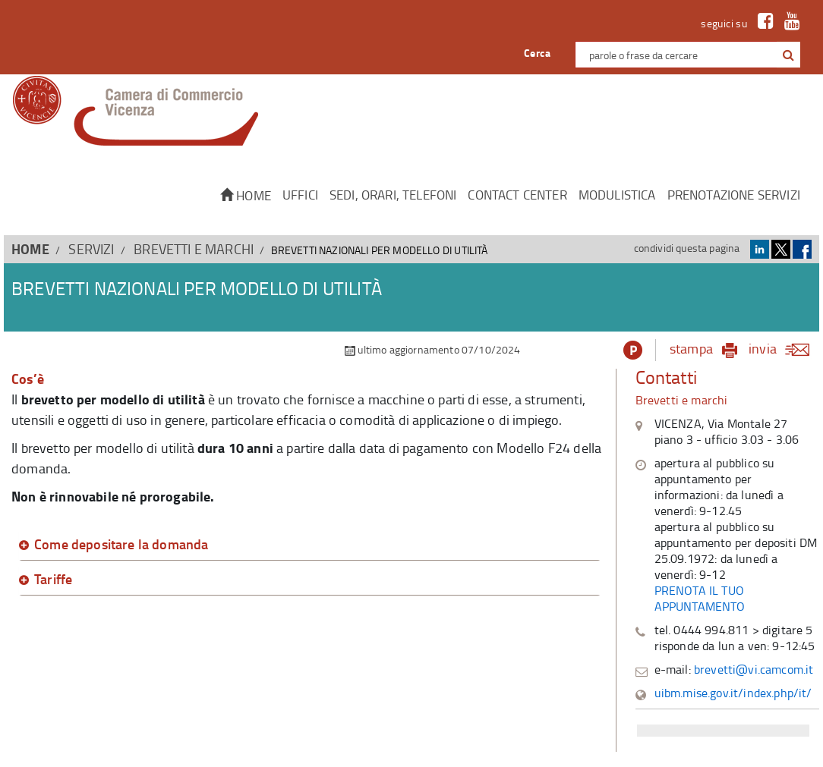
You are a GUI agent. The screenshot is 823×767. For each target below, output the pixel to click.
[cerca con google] (787, 55)
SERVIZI (91, 249)
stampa (691, 348)
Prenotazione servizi (733, 194)
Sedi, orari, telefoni (393, 194)
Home (245, 195)
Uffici (300, 194)
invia (784, 348)
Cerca (537, 53)
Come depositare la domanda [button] (121, 544)
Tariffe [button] (53, 579)
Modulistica (617, 194)
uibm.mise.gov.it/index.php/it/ (733, 692)
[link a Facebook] (762, 23)
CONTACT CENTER (517, 194)
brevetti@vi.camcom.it (754, 669)
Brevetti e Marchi (194, 249)
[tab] (310, 545)
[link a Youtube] (788, 23)
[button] (788, 55)
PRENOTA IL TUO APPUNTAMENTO (700, 598)
